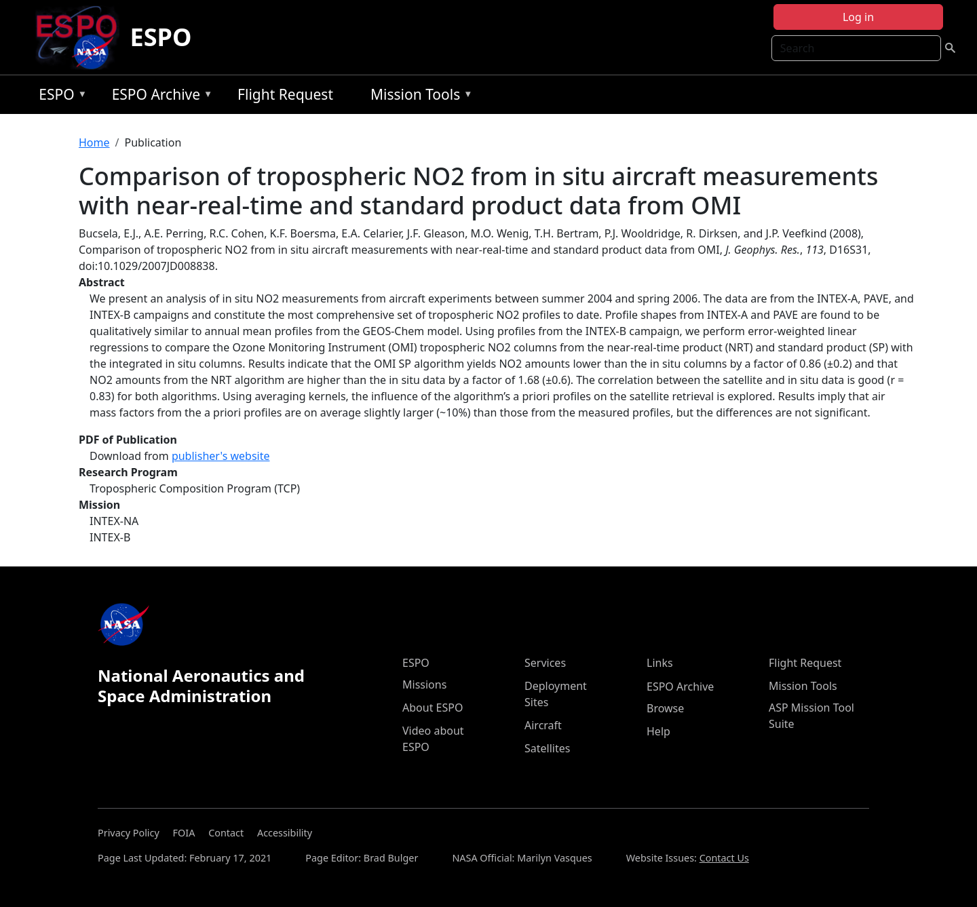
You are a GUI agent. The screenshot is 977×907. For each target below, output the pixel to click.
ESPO (161, 37)
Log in (858, 16)
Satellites (547, 748)
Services (545, 662)
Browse (665, 708)
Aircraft (543, 725)
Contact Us (724, 857)
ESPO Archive (159, 97)
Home (94, 142)
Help (658, 731)
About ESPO (432, 707)
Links (660, 662)
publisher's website (221, 455)
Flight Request (285, 94)
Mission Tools (418, 97)
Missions (424, 684)
